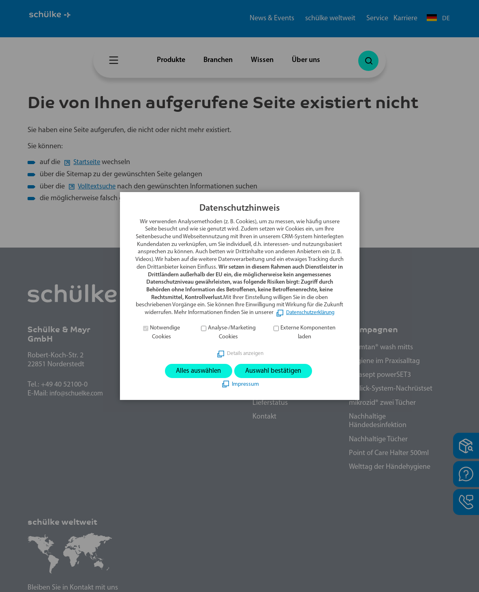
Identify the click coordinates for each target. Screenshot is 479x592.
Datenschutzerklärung (310, 312)
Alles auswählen (195, 371)
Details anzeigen (245, 353)
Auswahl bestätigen (276, 371)
